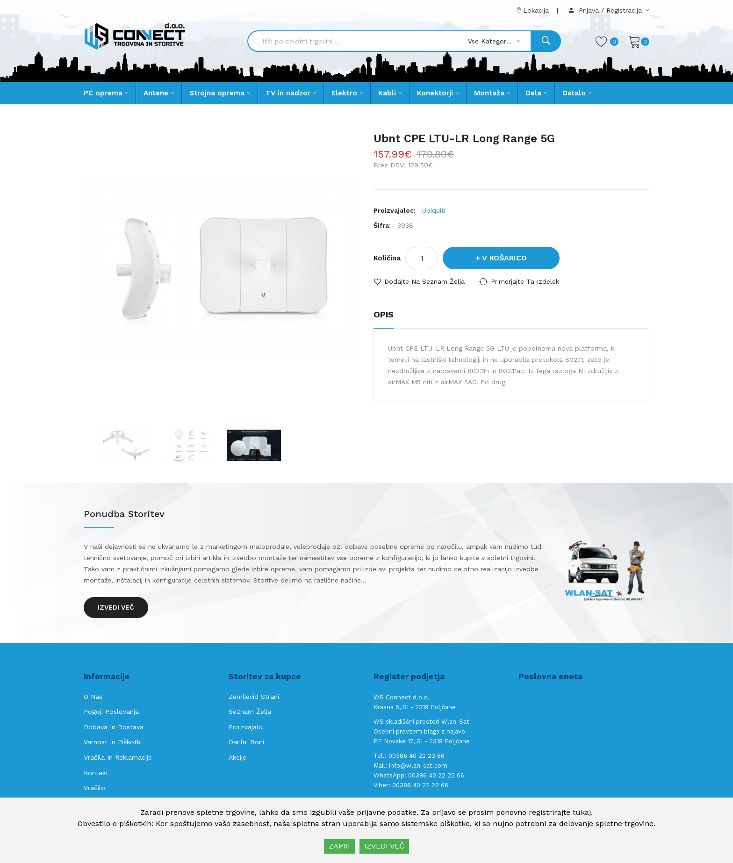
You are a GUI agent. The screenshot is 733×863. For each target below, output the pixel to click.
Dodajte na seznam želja (424, 281)
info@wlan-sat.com (418, 765)
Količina (387, 258)
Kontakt (96, 773)
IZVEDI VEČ (384, 845)
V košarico (504, 257)
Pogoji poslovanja (111, 711)
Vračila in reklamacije (118, 757)
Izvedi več (116, 607)
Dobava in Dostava (114, 727)
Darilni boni (246, 742)
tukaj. (583, 812)
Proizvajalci (246, 727)
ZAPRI (339, 845)
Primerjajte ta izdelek (525, 281)
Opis (384, 314)
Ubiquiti (434, 210)
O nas (93, 696)
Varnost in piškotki (113, 742)
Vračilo (94, 787)
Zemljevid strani (254, 696)
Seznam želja (250, 711)
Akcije (237, 757)
